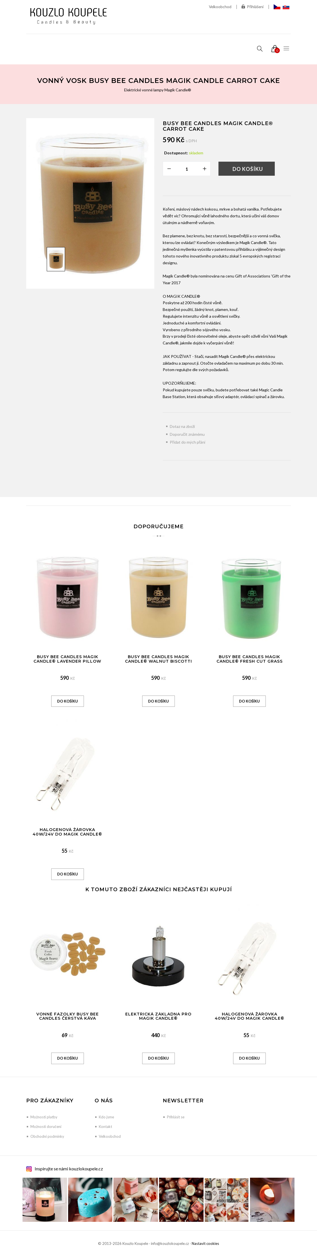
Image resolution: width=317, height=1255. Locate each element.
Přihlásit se (175, 1117)
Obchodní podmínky (47, 1136)
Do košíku (248, 169)
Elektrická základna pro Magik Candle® (158, 1016)
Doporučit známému (187, 434)
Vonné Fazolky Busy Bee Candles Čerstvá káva (67, 1016)
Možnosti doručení (45, 1126)
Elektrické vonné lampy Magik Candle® (158, 89)
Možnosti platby (43, 1117)
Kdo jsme (106, 1117)
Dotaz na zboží (182, 426)
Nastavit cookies (205, 1243)
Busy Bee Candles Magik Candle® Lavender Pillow (67, 658)
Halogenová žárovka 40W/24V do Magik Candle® (67, 831)
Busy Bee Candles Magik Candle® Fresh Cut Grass (249, 658)
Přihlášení (252, 6)
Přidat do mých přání (187, 442)
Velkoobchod (219, 6)
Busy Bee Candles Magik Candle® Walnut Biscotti (158, 658)
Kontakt (105, 1126)
